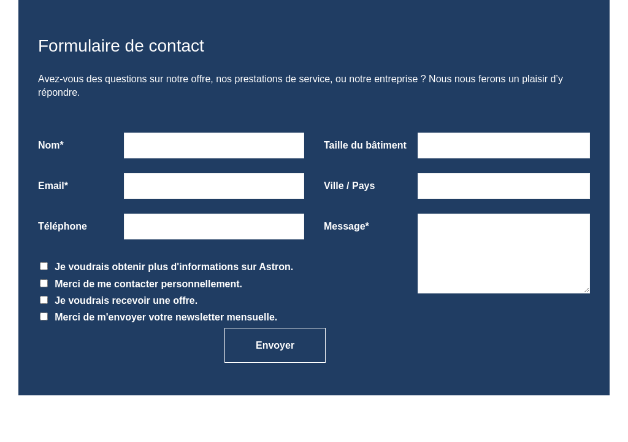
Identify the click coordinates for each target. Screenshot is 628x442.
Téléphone (62, 226)
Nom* (51, 145)
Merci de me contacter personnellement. (141, 284)
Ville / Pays (349, 185)
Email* (53, 185)
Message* (346, 226)
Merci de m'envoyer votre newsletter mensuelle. (158, 317)
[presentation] (94, 342)
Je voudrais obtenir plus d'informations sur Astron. (166, 267)
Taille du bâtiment (365, 145)
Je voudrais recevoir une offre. (118, 300)
